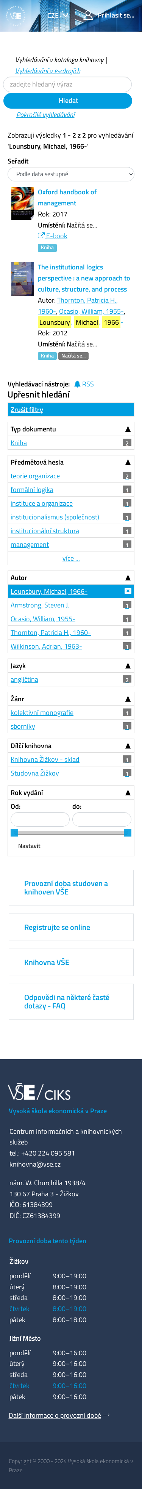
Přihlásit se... (108, 15)
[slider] (14, 833)
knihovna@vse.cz (35, 1164)
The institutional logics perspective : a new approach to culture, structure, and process (84, 278)
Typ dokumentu (33, 429)
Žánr (17, 699)
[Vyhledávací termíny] (67, 84)
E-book (52, 236)
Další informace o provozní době (55, 1415)
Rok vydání (27, 792)
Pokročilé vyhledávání (45, 114)
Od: (15, 806)
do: (76, 806)
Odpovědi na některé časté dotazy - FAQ (66, 1001)
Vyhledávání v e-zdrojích (47, 71)
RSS (84, 384)
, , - (80, 322)
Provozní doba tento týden (47, 1241)
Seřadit (18, 161)
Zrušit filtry (27, 409)
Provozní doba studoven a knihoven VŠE (66, 887)
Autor (19, 577)
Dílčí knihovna (31, 745)
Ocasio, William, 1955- (91, 311)
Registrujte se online (57, 927)
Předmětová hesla (37, 462)
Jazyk (18, 665)
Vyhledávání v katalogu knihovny (59, 59)
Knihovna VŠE (46, 962)
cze (53, 15)
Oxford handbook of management (67, 197)
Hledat (67, 100)
